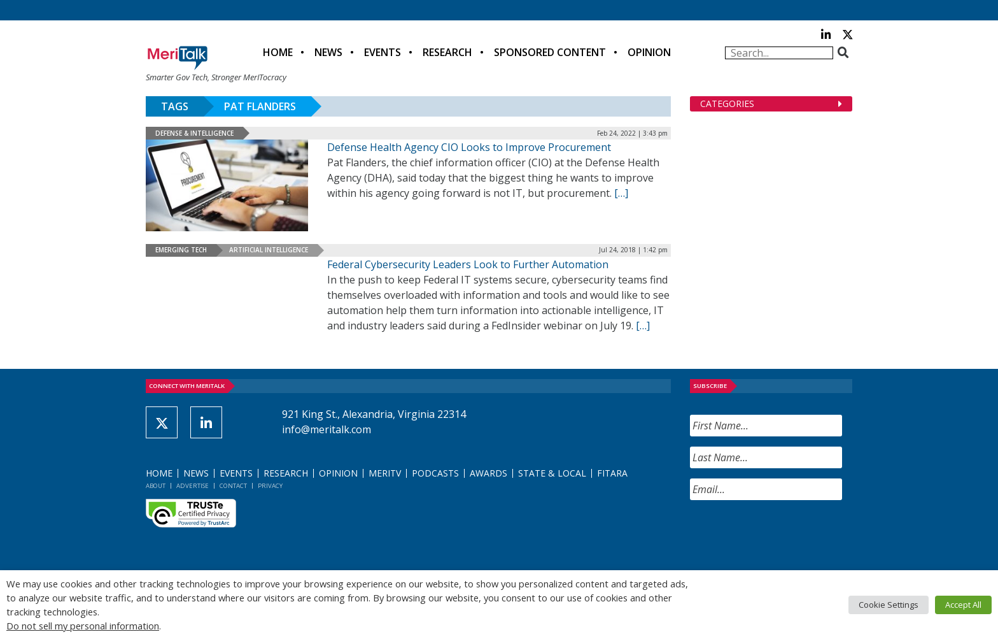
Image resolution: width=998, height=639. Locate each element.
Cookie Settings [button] (888, 604)
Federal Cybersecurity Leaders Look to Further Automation (467, 264)
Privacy (270, 486)
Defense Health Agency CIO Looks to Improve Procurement (469, 147)
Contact (233, 486)
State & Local (552, 473)
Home (278, 52)
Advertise (192, 486)
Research (447, 52)
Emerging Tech (181, 249)
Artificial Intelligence (268, 249)
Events (382, 52)
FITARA (612, 473)
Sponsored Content (550, 52)
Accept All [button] (963, 604)
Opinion (649, 52)
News (328, 52)
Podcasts (435, 473)
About (155, 486)
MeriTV (385, 473)
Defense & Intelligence (194, 133)
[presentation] (786, 535)
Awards (488, 473)
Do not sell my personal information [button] (82, 625)
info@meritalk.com (326, 429)
